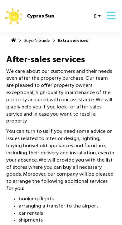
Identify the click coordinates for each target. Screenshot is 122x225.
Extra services (73, 40)
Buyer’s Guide (37, 40)
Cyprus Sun (40, 16)
